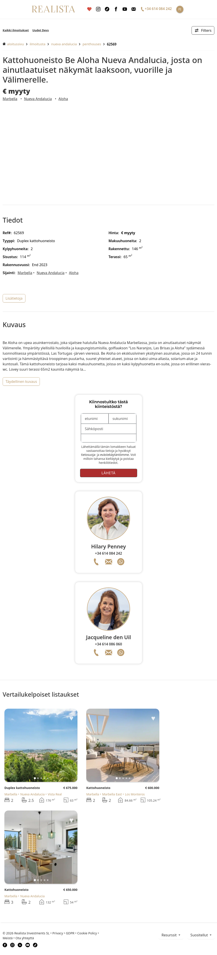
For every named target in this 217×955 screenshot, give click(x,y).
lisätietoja (14, 298)
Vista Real (55, 794)
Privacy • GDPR (63, 933)
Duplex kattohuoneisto (22, 788)
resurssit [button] (169, 935)
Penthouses (92, 44)
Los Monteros (135, 794)
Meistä (8, 938)
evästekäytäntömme (114, 455)
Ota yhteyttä (24, 938)
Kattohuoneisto (98, 788)
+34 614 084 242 (108, 553)
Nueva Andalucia (64, 44)
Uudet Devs (40, 30)
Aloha (63, 98)
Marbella (10, 98)
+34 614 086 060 (108, 644)
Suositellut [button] (199, 935)
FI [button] (179, 9)
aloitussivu (13, 44)
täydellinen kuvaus (21, 381)
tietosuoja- (88, 455)
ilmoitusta (37, 44)
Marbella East (112, 794)
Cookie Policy (87, 933)
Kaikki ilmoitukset (16, 30)
